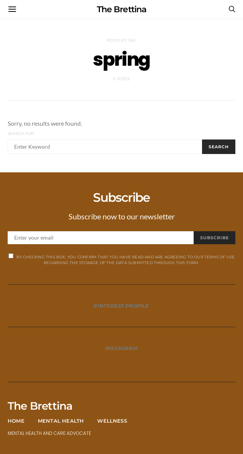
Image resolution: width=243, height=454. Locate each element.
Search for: (21, 133)
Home (16, 421)
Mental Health (61, 421)
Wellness (112, 421)
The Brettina (121, 9)
